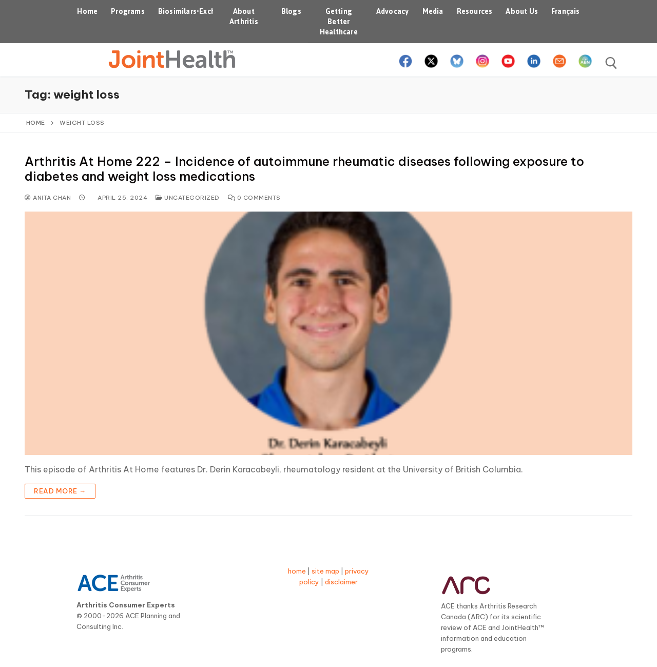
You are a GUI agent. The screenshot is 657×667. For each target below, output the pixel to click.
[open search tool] (611, 63)
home (297, 571)
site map (325, 571)
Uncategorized (188, 197)
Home (35, 122)
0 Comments (254, 197)
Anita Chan (48, 197)
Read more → (60, 491)
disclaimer (341, 582)
